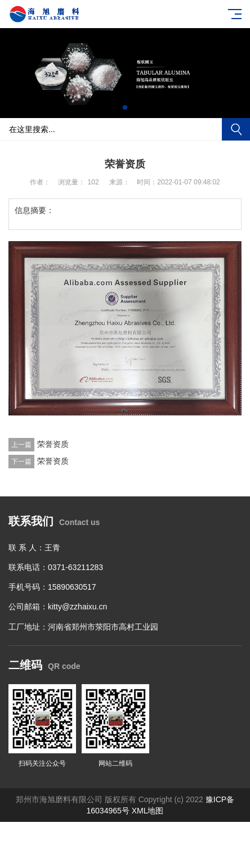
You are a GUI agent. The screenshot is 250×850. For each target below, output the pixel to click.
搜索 (236, 129)
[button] (116, 107)
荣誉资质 (53, 444)
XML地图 (148, 810)
